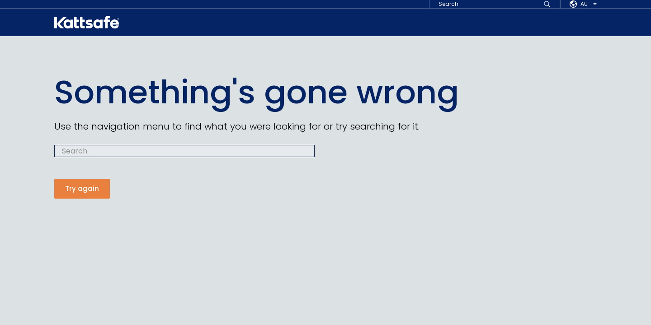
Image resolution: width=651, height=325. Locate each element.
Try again (82, 188)
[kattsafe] (86, 22)
